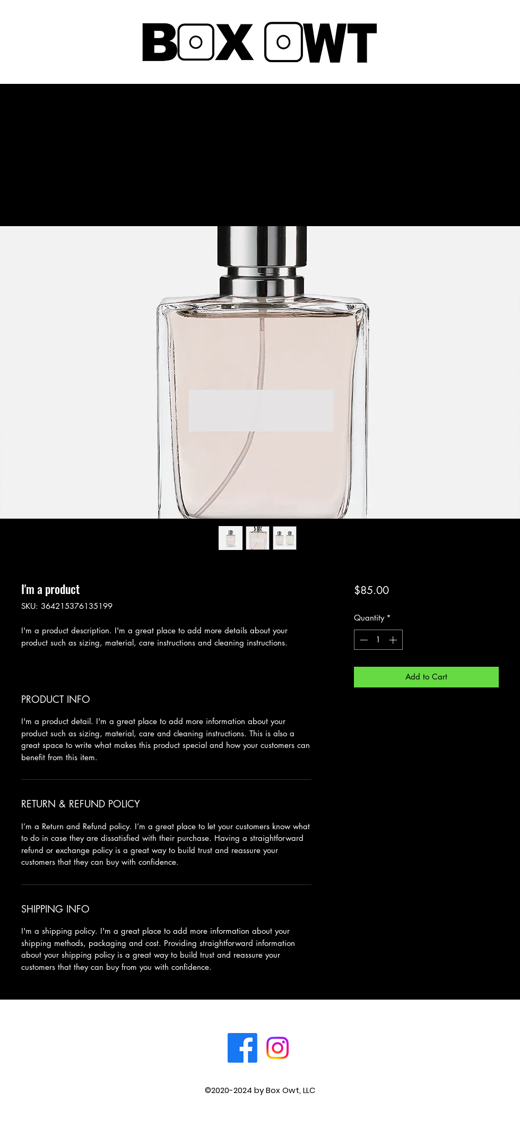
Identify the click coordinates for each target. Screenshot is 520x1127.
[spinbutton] (378, 640)
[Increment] (394, 640)
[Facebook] (242, 1048)
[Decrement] (363, 640)
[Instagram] (277, 1048)
